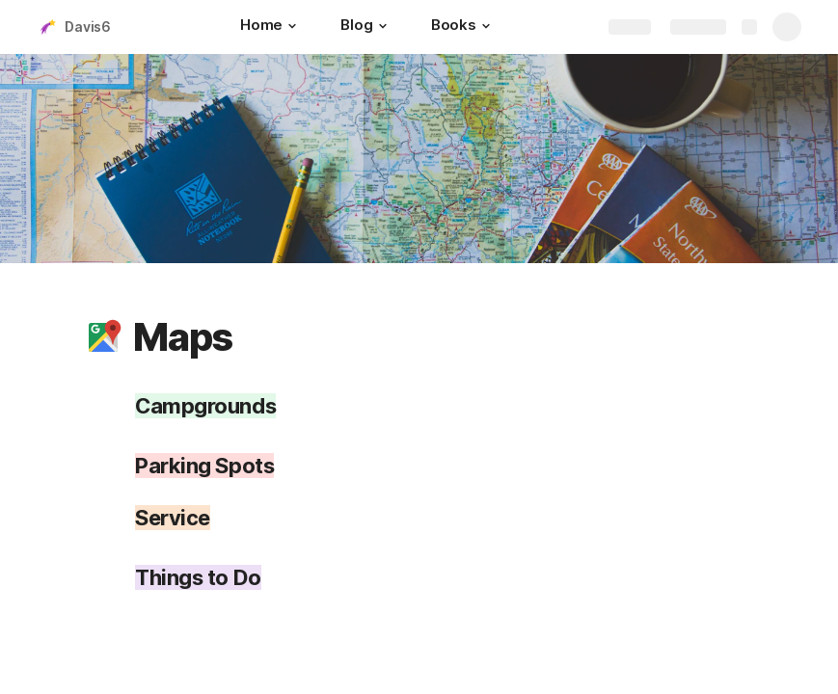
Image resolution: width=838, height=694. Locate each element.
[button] (292, 26)
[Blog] (366, 27)
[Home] (271, 27)
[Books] (463, 27)
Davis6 (88, 26)
